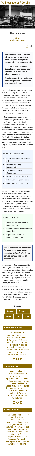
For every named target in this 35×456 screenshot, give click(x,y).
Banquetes (10, 311)
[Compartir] (26, 46)
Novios (17, 316)
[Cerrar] (2, 2)
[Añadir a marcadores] (31, 46)
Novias (8, 316)
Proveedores (23, 311)
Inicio (27, 316)
